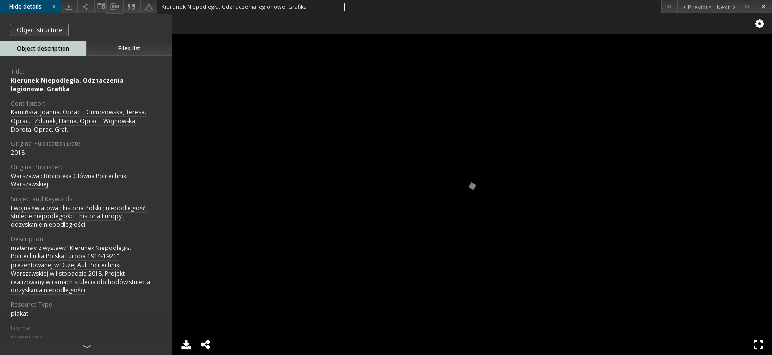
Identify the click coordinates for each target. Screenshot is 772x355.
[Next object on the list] (727, 6)
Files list (129, 48)
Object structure (39, 30)
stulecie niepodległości (43, 216)
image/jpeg (26, 337)
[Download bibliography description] (114, 7)
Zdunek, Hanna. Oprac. (66, 121)
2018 (18, 152)
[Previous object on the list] (695, 6)
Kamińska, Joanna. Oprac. (46, 112)
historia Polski (82, 208)
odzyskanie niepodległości (48, 224)
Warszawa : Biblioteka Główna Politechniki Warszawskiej (69, 180)
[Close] (764, 6)
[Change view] (100, 6)
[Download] (69, 6)
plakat (19, 313)
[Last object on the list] (748, 6)
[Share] (85, 6)
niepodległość (126, 208)
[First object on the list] (669, 6)
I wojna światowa (34, 208)
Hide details (33, 6)
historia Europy (100, 216)
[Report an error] (148, 6)
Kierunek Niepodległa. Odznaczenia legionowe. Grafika (67, 84)
